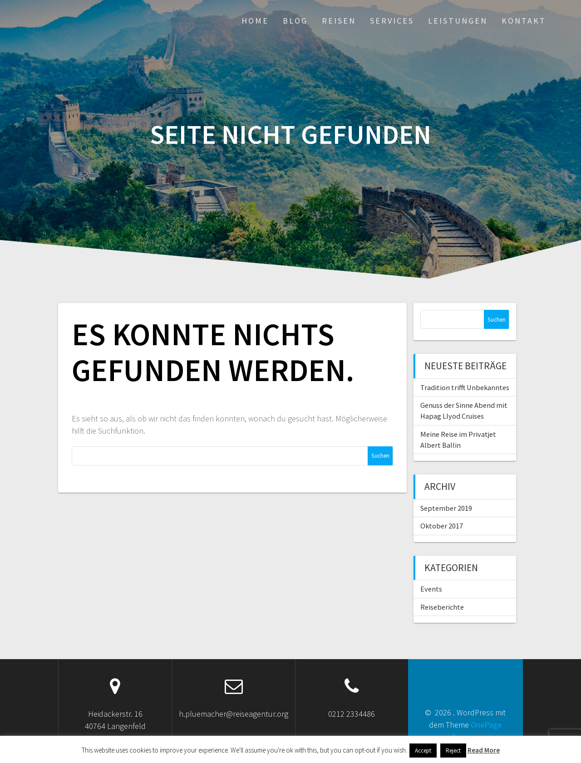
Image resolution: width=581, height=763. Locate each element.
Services (392, 20)
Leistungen (457, 20)
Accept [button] (423, 750)
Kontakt (524, 20)
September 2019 (446, 508)
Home (255, 20)
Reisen (339, 20)
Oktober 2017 (441, 525)
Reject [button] (453, 750)
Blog (295, 20)
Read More (484, 750)
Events (431, 588)
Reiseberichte (442, 606)
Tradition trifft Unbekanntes (464, 387)
